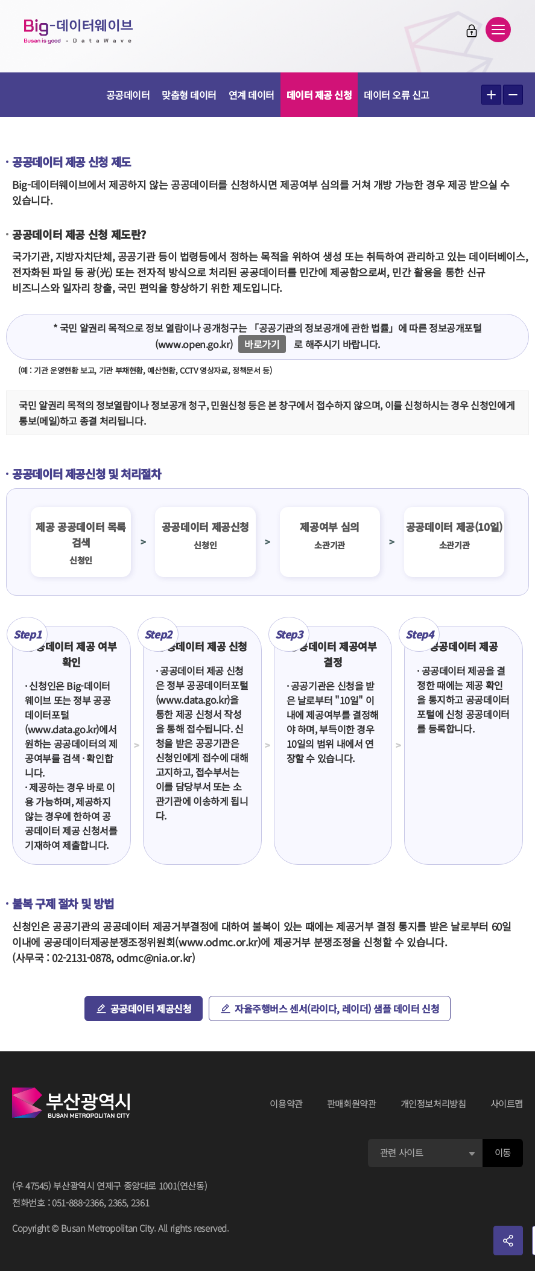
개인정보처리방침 (433, 1103)
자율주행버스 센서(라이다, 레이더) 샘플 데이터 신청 (337, 1008)
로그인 (472, 31)
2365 (117, 1202)
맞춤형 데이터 (189, 95)
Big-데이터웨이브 (78, 31)
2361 (140, 1202)
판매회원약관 (351, 1103)
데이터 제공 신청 (319, 95)
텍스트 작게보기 (513, 95)
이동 (503, 1152)
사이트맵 (507, 1103)
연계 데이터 (251, 95)
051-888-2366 (78, 1202)
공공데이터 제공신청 (151, 1008)
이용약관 (286, 1103)
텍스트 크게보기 (491, 95)
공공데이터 (128, 95)
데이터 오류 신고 (396, 95)
